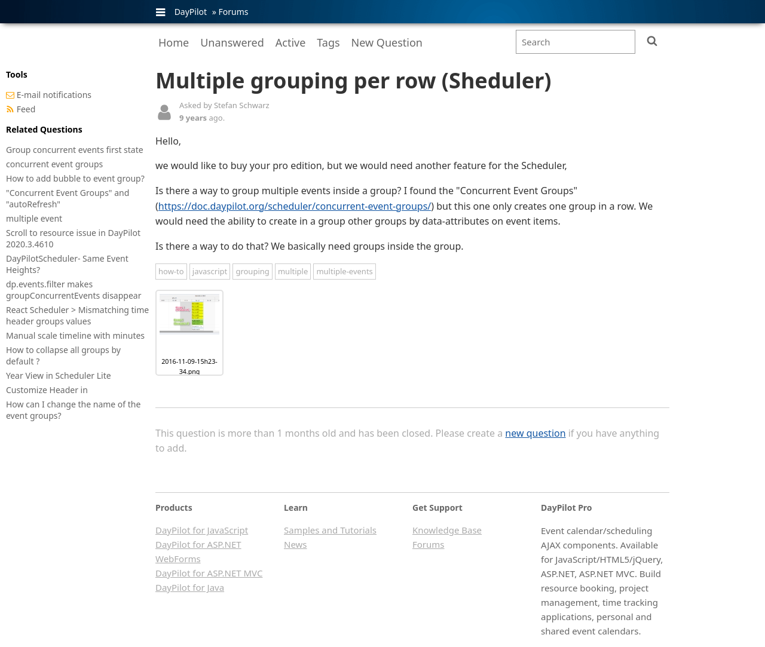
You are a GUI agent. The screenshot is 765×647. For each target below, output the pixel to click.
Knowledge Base (447, 530)
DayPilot (191, 11)
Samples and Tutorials (330, 530)
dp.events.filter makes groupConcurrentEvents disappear (73, 289)
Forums (233, 11)
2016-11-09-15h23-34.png (189, 366)
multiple (293, 271)
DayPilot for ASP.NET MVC (208, 573)
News (295, 544)
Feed (26, 109)
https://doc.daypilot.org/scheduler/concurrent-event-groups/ (294, 206)
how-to (171, 271)
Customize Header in (47, 389)
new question (535, 433)
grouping (252, 271)
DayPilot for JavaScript (201, 530)
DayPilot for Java (189, 587)
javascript (209, 271)
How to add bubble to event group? (75, 178)
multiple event (34, 218)
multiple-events (344, 271)
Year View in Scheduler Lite (58, 375)
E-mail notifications (54, 94)
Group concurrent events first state (74, 149)
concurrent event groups (54, 164)
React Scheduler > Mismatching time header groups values (77, 315)
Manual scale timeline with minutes (75, 335)
